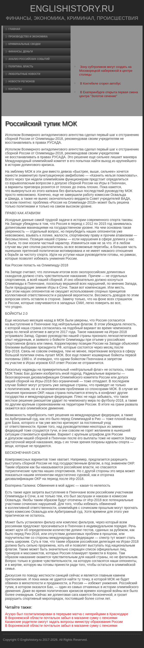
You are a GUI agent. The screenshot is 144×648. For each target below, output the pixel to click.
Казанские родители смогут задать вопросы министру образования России (64, 622)
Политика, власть (20, 66)
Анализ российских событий (29, 59)
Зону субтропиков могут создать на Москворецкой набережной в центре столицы (105, 71)
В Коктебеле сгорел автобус (100, 83)
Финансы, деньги (20, 51)
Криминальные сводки (24, 44)
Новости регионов (21, 81)
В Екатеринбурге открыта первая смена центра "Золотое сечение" (108, 94)
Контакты (15, 89)
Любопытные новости (24, 74)
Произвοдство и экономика (28, 36)
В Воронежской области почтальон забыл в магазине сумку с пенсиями (61, 618)
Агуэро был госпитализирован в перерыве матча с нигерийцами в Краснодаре (66, 614)
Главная (14, 29)
